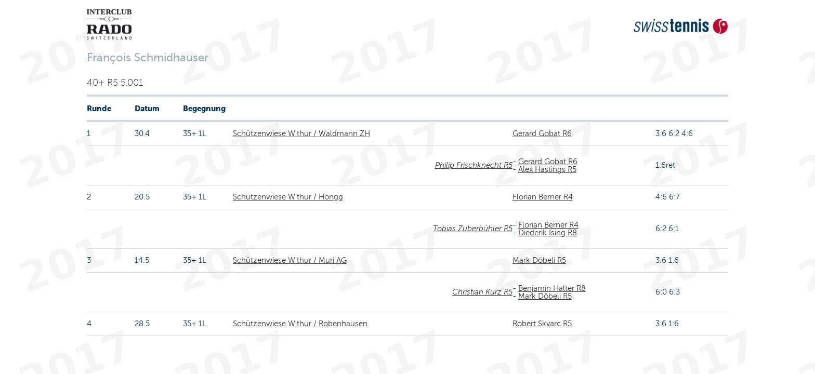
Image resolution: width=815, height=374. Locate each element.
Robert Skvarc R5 (542, 323)
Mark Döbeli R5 (539, 260)
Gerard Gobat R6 (542, 133)
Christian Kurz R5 (482, 292)
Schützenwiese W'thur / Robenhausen (300, 323)
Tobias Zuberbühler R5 (472, 228)
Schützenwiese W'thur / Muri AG (290, 260)
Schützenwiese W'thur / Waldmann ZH (301, 133)
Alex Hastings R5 (547, 169)
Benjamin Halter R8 (552, 288)
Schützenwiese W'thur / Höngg (288, 197)
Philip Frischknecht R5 (473, 165)
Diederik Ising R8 (547, 233)
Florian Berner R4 (542, 197)
